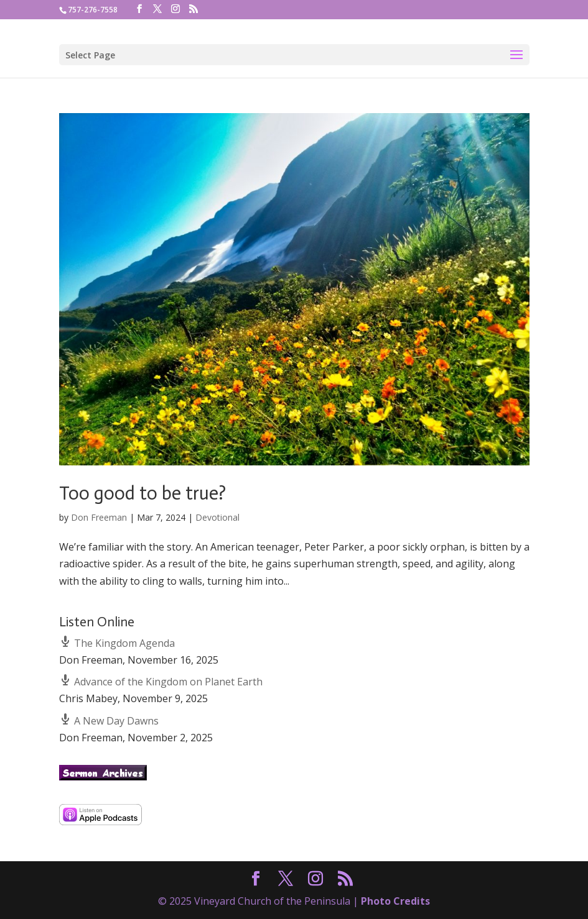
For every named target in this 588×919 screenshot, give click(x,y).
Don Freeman (99, 517)
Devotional (217, 517)
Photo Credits (395, 901)
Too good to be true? (142, 493)
